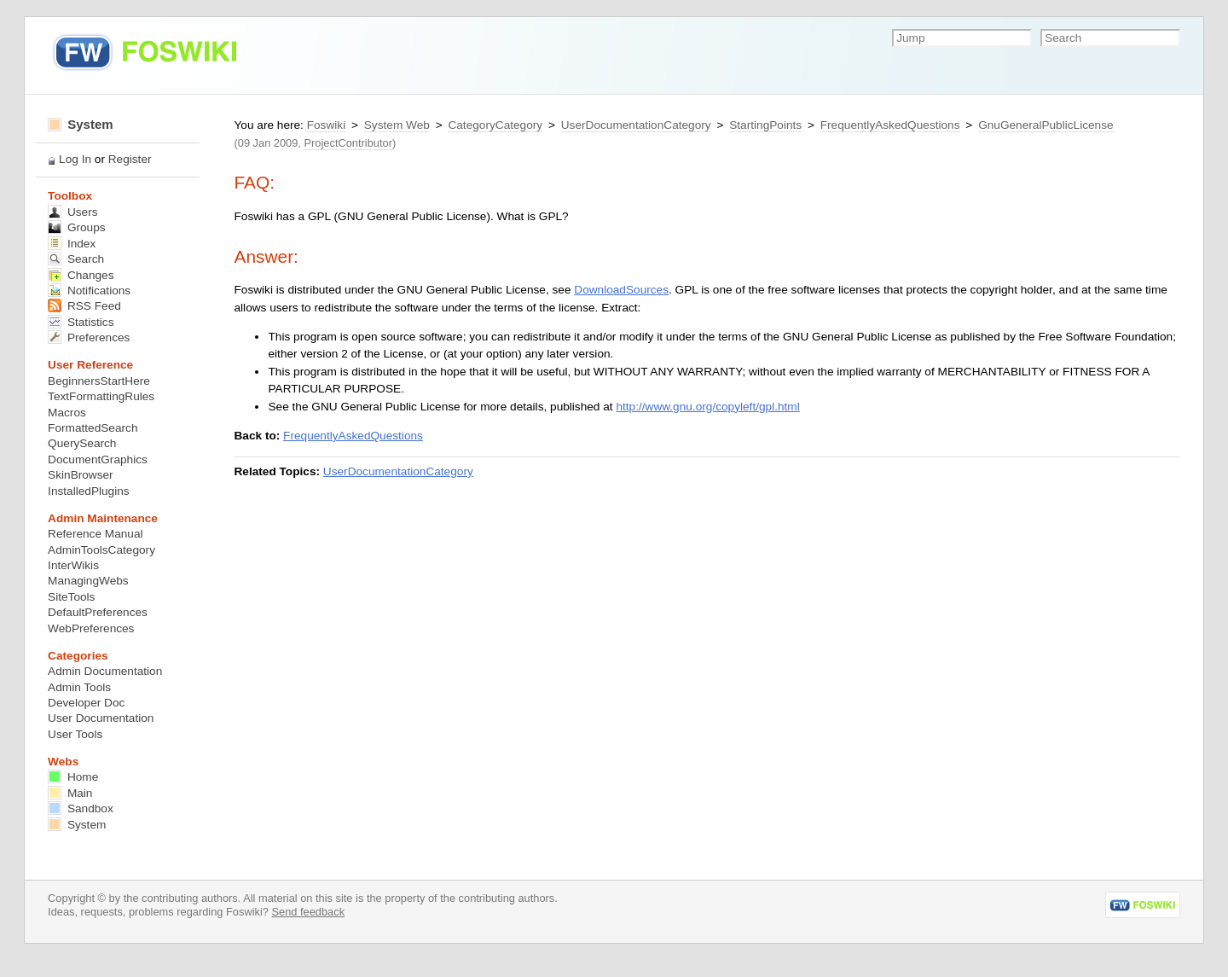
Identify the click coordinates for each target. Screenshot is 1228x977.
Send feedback (308, 911)
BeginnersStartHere (99, 381)
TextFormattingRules (101, 396)
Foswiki (326, 125)
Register (130, 159)
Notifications (89, 290)
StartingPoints (765, 125)
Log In (75, 159)
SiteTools (71, 596)
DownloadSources (621, 289)
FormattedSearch (92, 428)
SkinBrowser (80, 474)
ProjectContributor (348, 143)
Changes (80, 275)
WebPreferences (91, 628)
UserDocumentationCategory (636, 125)
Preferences (89, 337)
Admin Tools (79, 687)
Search (76, 259)
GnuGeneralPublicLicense (1045, 125)
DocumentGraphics (98, 459)
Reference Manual (95, 533)
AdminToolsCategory (101, 550)
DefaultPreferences (98, 612)
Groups (77, 227)
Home (73, 777)
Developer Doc (86, 702)
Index (72, 243)
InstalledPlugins (89, 491)
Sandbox (80, 808)
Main (70, 793)
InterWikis (73, 565)
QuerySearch (82, 443)
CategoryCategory (495, 125)
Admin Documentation (105, 671)
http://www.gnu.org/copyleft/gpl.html (707, 406)
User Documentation (101, 718)
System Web (397, 125)
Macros (67, 412)
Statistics (80, 322)
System (80, 124)
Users (72, 212)
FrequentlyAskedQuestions (890, 125)
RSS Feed (84, 305)
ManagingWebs (88, 580)
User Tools (75, 734)
